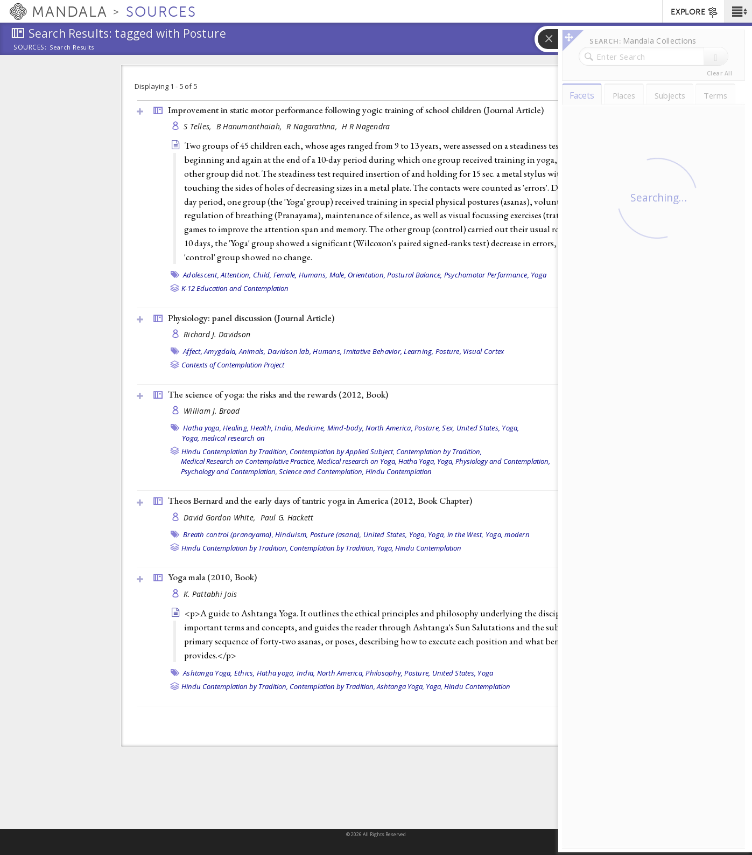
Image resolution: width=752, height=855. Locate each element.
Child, (262, 275)
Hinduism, (291, 534)
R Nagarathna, (312, 126)
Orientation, (366, 275)
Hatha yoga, (202, 428)
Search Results (72, 47)
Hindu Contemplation (399, 471)
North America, (389, 428)
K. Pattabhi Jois (210, 594)
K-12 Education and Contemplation (235, 288)
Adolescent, (201, 275)
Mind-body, (345, 428)
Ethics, (244, 673)
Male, (337, 275)
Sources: (30, 48)
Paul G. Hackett (287, 517)
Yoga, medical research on (223, 438)
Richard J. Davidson (217, 334)
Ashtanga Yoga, (208, 673)
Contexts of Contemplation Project (232, 365)
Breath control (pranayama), (228, 534)
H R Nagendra (366, 126)
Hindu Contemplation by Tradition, (234, 451)
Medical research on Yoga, (357, 461)
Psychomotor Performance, (486, 275)
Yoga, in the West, (456, 534)
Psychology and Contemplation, (229, 471)
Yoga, (510, 428)
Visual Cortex (483, 351)
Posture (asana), (336, 534)
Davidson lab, (289, 351)
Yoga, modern (508, 534)
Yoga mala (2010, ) (212, 577)
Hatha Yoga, (416, 461)
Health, (261, 428)
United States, (478, 428)
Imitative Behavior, (372, 351)
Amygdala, (220, 351)
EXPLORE (695, 12)
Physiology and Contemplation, (502, 461)
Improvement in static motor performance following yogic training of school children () (356, 110)
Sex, (448, 428)
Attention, (236, 275)
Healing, (236, 428)
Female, (285, 275)
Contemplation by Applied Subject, (342, 451)
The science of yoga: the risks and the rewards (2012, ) (278, 394)
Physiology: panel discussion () (251, 318)
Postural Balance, (414, 275)
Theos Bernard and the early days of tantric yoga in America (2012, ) (320, 500)
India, (284, 428)
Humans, (313, 275)
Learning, (418, 351)
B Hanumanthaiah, (250, 126)
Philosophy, (384, 673)
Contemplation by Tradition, (439, 451)
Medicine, (310, 428)
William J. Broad (212, 411)
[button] (738, 11)
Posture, (448, 351)
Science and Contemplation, (321, 471)
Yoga (538, 275)
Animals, (252, 351)
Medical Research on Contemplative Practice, (248, 461)
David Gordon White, (221, 517)
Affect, (192, 351)
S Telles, (199, 126)
